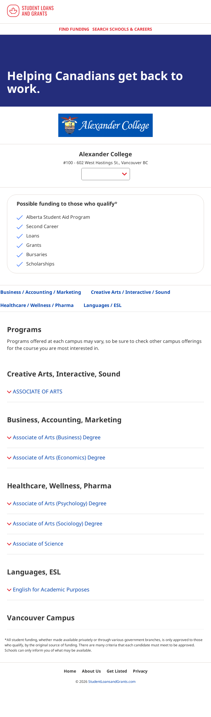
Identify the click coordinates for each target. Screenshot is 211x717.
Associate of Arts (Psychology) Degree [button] (56, 504)
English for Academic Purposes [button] (48, 590)
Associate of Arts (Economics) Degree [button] (56, 458)
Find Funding (74, 29)
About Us (91, 671)
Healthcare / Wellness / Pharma (37, 305)
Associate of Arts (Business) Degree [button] (54, 438)
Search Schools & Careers (122, 29)
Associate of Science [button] (35, 544)
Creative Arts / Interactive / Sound (130, 292)
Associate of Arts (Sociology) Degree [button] (54, 524)
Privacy (140, 671)
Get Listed (117, 671)
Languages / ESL (103, 305)
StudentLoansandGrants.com (112, 681)
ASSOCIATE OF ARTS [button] (34, 392)
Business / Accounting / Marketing (40, 292)
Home (70, 671)
